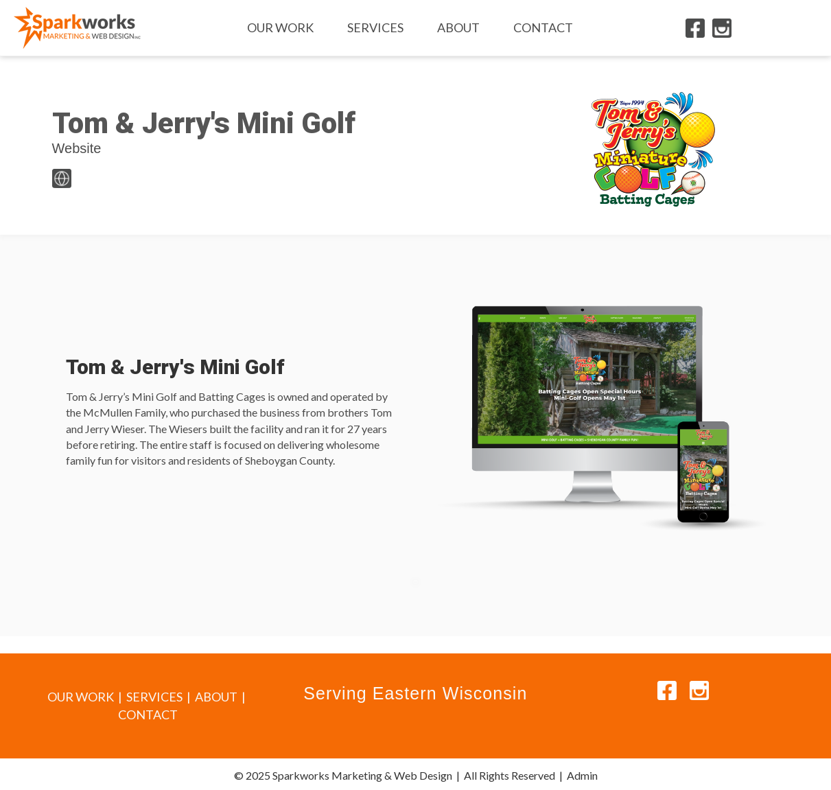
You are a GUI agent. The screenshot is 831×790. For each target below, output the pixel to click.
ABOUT (216, 696)
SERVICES (154, 696)
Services (375, 27)
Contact (543, 27)
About (458, 27)
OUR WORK (80, 696)
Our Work (280, 27)
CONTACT (148, 714)
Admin (582, 775)
